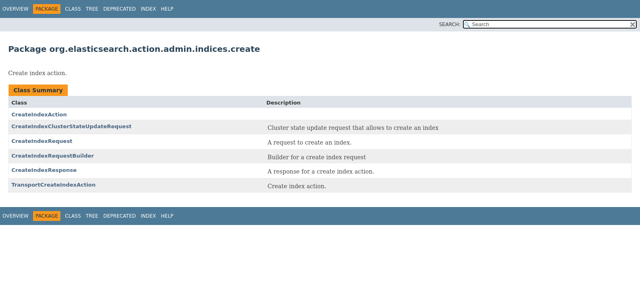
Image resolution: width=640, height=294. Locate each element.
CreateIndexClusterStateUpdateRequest (71, 126)
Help (167, 9)
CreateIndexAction (39, 114)
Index (148, 9)
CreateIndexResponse (44, 170)
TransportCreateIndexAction (53, 185)
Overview (15, 9)
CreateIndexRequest (41, 141)
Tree (92, 9)
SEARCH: (450, 24)
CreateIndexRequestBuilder (52, 156)
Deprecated (119, 9)
